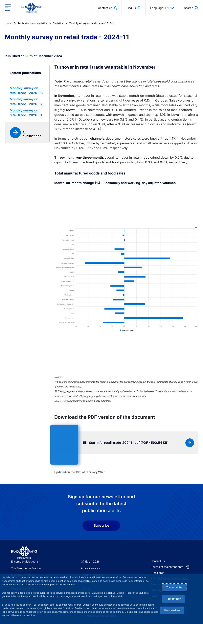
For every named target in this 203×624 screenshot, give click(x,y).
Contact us (158, 561)
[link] (27, 90)
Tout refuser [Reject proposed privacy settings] (173, 598)
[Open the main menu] (8, 8)
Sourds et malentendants (167, 566)
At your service (90, 568)
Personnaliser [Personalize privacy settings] (172, 610)
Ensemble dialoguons (24, 561)
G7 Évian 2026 (90, 561)
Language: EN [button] (162, 8)
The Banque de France (26, 568)
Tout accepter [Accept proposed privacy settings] (174, 587)
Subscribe (101, 525)
